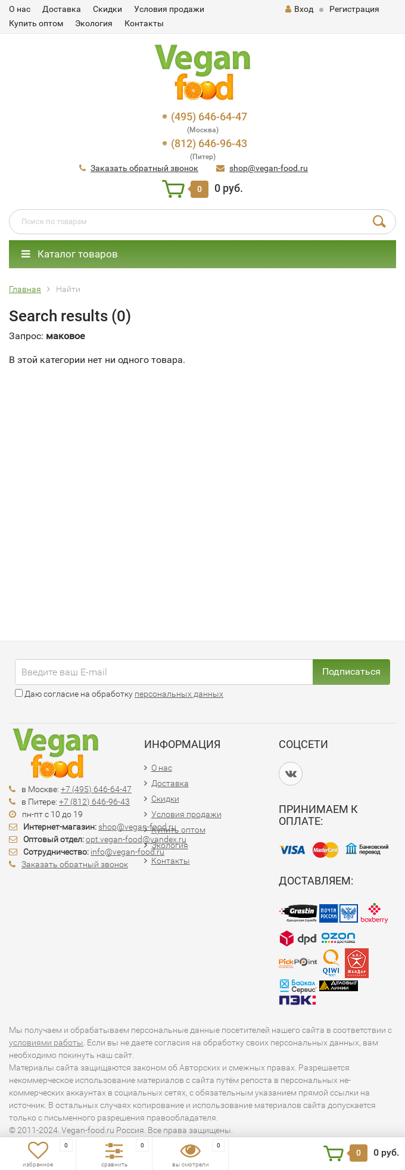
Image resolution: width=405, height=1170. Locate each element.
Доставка (61, 9)
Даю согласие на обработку (119, 694)
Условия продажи (169, 9)
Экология (94, 23)
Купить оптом (36, 23)
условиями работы (46, 1042)
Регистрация (354, 9)
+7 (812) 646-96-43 (94, 801)
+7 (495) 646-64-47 (96, 789)
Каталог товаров (69, 254)
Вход (299, 9)
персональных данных (179, 694)
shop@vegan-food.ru (268, 168)
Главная (25, 289)
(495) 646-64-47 (209, 116)
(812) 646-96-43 (209, 143)
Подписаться (351, 671)
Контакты (144, 23)
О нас (19, 9)
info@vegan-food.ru (127, 851)
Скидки (107, 9)
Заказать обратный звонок (144, 168)
